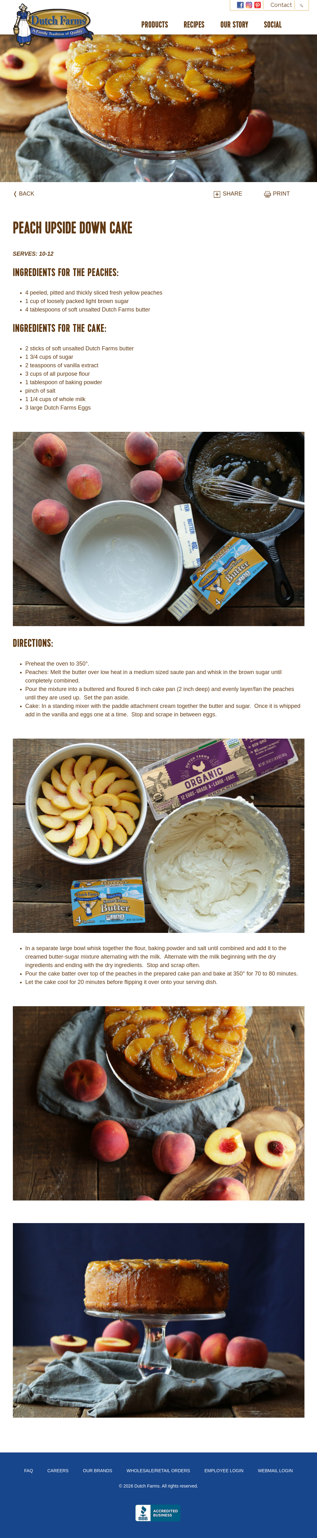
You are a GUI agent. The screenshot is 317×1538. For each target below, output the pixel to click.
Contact (281, 5)
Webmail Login (275, 1470)
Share (227, 194)
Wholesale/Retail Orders (158, 1470)
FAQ (28, 1470)
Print (276, 194)
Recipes (194, 25)
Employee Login (223, 1470)
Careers (58, 1470)
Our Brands (97, 1470)
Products (154, 25)
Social (273, 25)
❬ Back (23, 194)
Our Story (234, 25)
